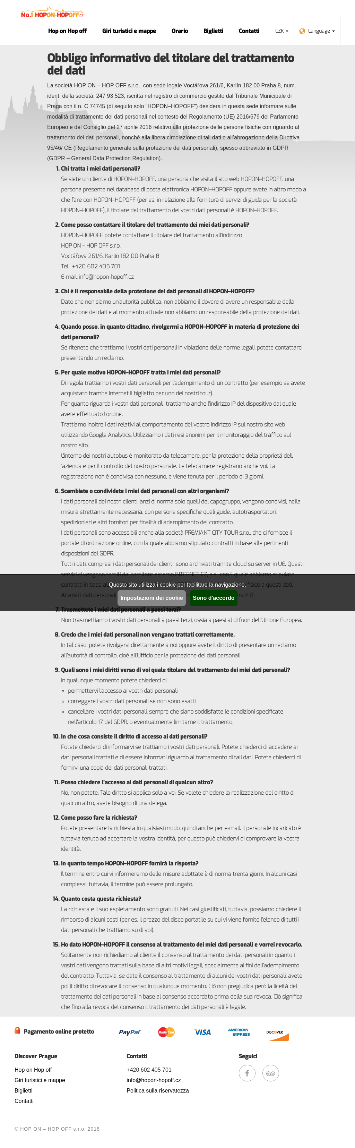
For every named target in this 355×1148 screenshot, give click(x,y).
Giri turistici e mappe (129, 31)
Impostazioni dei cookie (151, 598)
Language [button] (317, 31)
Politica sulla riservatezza (158, 1091)
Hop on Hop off (67, 31)
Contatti (249, 31)
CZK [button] (281, 31)
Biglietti (213, 31)
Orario (180, 31)
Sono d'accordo (213, 598)
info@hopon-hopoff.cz (154, 1080)
